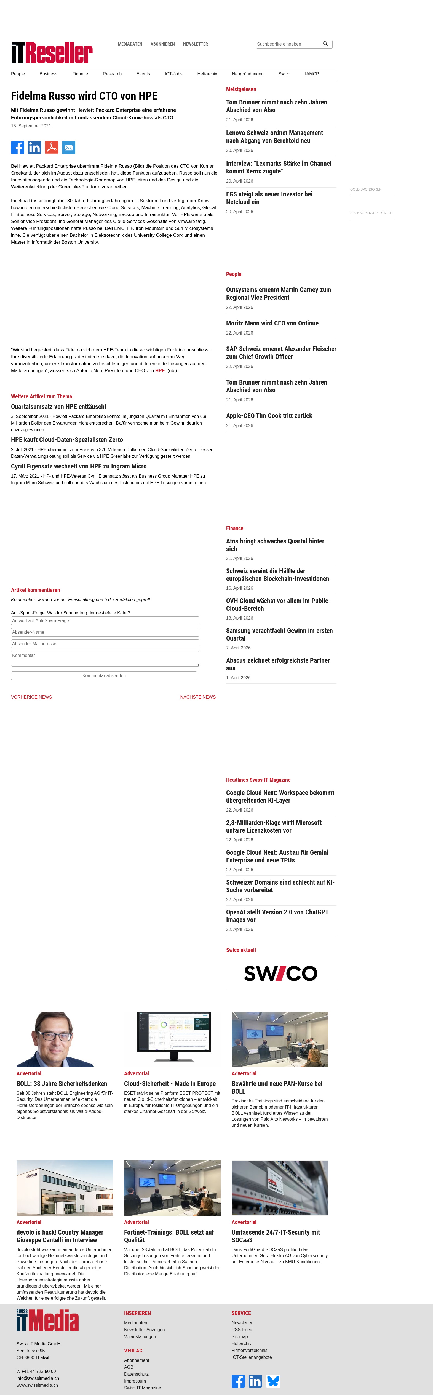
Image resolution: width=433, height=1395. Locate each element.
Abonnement (136, 1360)
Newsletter (242, 1322)
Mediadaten (135, 1322)
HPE (160, 370)
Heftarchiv (242, 1343)
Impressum (135, 1381)
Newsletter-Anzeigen (144, 1329)
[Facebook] (18, 152)
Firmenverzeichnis (250, 1350)
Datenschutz (136, 1374)
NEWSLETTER (195, 44)
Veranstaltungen (140, 1336)
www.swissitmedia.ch (37, 1385)
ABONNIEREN (163, 44)
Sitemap (240, 1336)
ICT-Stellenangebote (252, 1357)
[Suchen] (325, 44)
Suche (260, 54)
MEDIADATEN (130, 44)
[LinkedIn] (35, 152)
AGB (128, 1367)
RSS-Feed (242, 1329)
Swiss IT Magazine (142, 1388)
